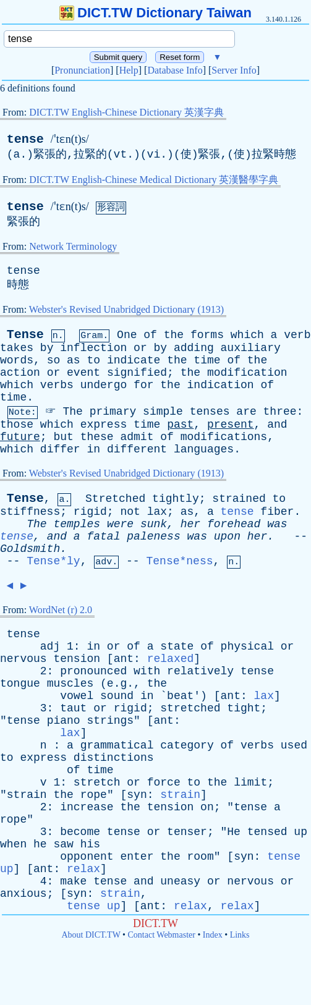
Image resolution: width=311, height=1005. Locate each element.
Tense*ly (53, 561)
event (83, 373)
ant (124, 659)
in (93, 449)
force (164, 782)
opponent (86, 856)
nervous (23, 659)
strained (238, 499)
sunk (153, 524)
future (20, 437)
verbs (57, 385)
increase (86, 807)
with (147, 671)
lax (157, 512)
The (72, 411)
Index (213, 934)
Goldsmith (30, 549)
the (174, 335)
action (20, 373)
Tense (25, 335)
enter (136, 856)
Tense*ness (179, 561)
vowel (76, 696)
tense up (93, 906)
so (54, 360)
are (246, 411)
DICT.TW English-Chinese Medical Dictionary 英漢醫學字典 (153, 179)
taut (73, 708)
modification (247, 373)
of (150, 335)
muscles (70, 683)
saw (63, 844)
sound (117, 696)
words (16, 360)
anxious (23, 894)
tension (76, 659)
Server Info (233, 70)
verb (297, 335)
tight (243, 708)
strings (110, 721)
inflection (93, 348)
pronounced (93, 671)
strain (27, 795)
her (190, 524)
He (234, 832)
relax (83, 869)
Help (128, 70)
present (230, 424)
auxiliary (251, 348)
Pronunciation (82, 70)
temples (76, 524)
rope (93, 795)
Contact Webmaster (161, 934)
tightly (175, 499)
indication (220, 385)
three (280, 411)
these (97, 437)
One (127, 335)
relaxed (170, 659)
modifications (224, 437)
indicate (133, 360)
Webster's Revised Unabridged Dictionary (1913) (126, 309)
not (130, 512)
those (16, 424)
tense (25, 139)
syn (137, 795)
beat (180, 696)
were (120, 524)
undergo (103, 385)
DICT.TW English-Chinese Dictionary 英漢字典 (126, 112)
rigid (90, 512)
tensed (267, 832)
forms (207, 335)
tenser (187, 832)
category (186, 745)
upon (227, 536)
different (137, 449)
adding (194, 348)
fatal (103, 536)
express (103, 424)
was (277, 524)
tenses (210, 411)
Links (240, 934)
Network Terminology (73, 246)
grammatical (117, 745)
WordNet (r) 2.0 (60, 609)
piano (63, 721)
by (47, 348)
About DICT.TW (90, 934)
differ (60, 449)
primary (113, 411)
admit (136, 437)
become (80, 832)
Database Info (174, 70)
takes (16, 348)
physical (247, 646)
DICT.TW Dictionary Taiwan (155, 12)
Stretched (115, 499)
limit (250, 782)
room (200, 856)
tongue (20, 683)
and (277, 424)
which (247, 335)
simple (163, 411)
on (207, 807)
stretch (97, 782)
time (207, 360)
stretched (190, 708)
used (294, 745)
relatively (200, 671)
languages (204, 449)
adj (50, 646)
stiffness (30, 512)
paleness (153, 536)
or (140, 348)
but (63, 437)
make (73, 881)
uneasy (180, 881)
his (90, 844)
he (40, 844)
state (177, 646)
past (180, 424)
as (73, 360)
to (93, 360)
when (13, 844)
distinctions (114, 758)
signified (137, 373)
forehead (233, 524)
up (300, 832)
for (143, 385)
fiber (277, 512)
